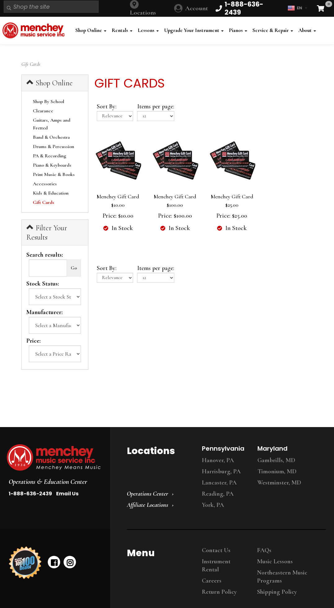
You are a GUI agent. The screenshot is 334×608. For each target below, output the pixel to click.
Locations (143, 12)
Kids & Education (51, 193)
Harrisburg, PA (221, 471)
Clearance (43, 111)
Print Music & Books (54, 174)
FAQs (264, 550)
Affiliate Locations (147, 505)
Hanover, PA (218, 460)
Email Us (67, 493)
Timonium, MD (276, 471)
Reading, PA (218, 494)
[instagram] (70, 562)
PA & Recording (49, 156)
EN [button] (297, 8)
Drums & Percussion (53, 146)
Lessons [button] (148, 30)
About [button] (307, 30)
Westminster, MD (279, 482)
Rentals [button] (122, 30)
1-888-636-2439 (30, 493)
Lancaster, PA (219, 482)
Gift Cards (43, 202)
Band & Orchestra (51, 137)
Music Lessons (275, 561)
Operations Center (147, 494)
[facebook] (54, 562)
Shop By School (48, 101)
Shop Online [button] (90, 30)
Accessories (45, 184)
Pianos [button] (238, 30)
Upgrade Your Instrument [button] (194, 30)
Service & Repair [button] (272, 30)
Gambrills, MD (276, 460)
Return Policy (219, 592)
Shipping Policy (277, 592)
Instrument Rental (216, 565)
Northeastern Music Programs (282, 576)
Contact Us (216, 550)
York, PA (213, 505)
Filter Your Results (46, 232)
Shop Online (49, 83)
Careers (211, 580)
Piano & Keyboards (52, 165)
